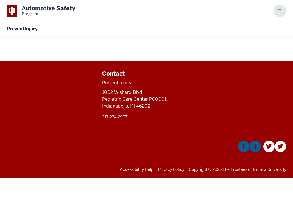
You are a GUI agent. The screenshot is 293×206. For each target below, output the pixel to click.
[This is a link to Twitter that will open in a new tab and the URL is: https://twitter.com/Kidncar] (274, 151)
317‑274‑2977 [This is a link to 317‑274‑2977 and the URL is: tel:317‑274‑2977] (114, 117)
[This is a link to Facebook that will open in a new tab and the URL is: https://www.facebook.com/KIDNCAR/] (249, 151)
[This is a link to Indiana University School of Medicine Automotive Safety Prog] (41, 11)
